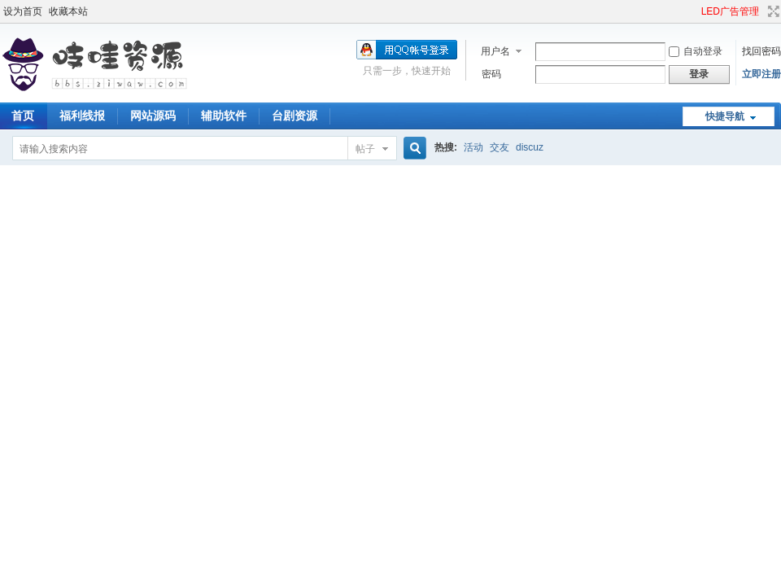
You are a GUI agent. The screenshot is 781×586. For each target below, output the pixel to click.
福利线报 (82, 115)
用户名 (495, 51)
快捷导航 (724, 116)
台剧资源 (294, 115)
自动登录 (695, 51)
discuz (529, 147)
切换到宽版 (771, 11)
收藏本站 (68, 11)
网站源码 (153, 115)
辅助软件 (224, 115)
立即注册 (761, 74)
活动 (473, 147)
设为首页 (22, 11)
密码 (491, 74)
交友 (499, 147)
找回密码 (761, 51)
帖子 (365, 149)
